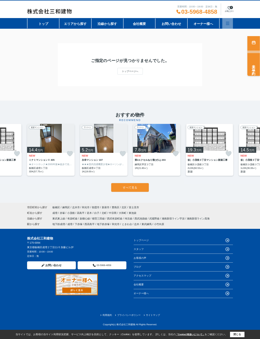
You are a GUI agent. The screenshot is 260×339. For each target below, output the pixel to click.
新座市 (105, 207)
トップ (43, 24)
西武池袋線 (141, 218)
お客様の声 (181, 258)
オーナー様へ (203, 24)
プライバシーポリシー (128, 315)
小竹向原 (159, 224)
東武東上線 (59, 218)
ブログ (181, 267)
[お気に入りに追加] (17, 154)
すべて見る (130, 187)
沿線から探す (107, 24)
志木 (136, 224)
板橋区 (56, 207)
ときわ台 (127, 224)
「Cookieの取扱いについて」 (190, 334)
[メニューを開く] (227, 23)
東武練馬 (147, 224)
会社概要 (139, 24)
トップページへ (130, 71)
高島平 (81, 212)
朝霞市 (95, 207)
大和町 (123, 212)
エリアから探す (75, 24)
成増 (55, 212)
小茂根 (71, 212)
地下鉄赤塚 (103, 224)
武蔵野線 (154, 218)
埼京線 (129, 218)
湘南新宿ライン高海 (198, 218)
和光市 (86, 207)
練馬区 (66, 207)
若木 (90, 212)
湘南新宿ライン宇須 (173, 218)
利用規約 (106, 315)
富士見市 (134, 207)
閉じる (237, 334)
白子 (97, 212)
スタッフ (181, 249)
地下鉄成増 (58, 224)
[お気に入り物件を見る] (229, 9)
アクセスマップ (181, 276)
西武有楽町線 (115, 218)
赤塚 (63, 212)
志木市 (76, 207)
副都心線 (85, 218)
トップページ (181, 240)
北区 (124, 207)
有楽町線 (72, 218)
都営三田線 (98, 218)
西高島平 (89, 224)
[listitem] (50, 150)
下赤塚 (78, 224)
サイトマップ (152, 315)
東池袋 (132, 212)
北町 (104, 212)
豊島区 (115, 207)
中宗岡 (113, 212)
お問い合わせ (171, 24)
